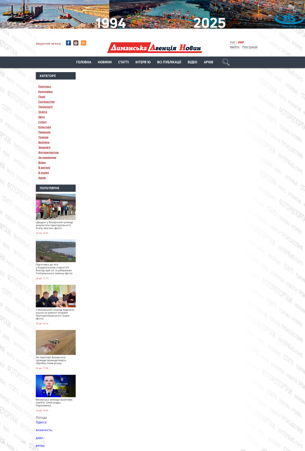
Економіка (45, 91)
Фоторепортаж (48, 152)
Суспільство (46, 101)
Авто (41, 117)
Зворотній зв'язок (48, 43)
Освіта (42, 112)
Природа (44, 132)
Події (41, 96)
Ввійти (234, 47)
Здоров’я (44, 147)
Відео (192, 62)
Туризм (43, 137)
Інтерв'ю (143, 62)
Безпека (43, 142)
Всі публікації (169, 62)
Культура (44, 127)
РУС (233, 42)
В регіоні (44, 167)
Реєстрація (250, 47)
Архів (208, 62)
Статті (123, 62)
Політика (44, 86)
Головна (83, 62)
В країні (43, 172)
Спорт (42, 122)
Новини (105, 62)
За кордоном (47, 157)
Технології (45, 107)
